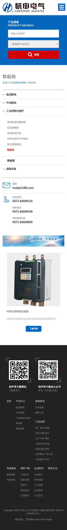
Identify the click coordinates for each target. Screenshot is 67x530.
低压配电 (11, 94)
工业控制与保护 (18, 82)
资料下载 (25, 468)
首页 (5, 82)
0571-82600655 (23, 222)
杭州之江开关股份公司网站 (33, 510)
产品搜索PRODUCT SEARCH (20, 24)
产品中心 (20, 401)
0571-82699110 (23, 201)
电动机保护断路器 (16, 122)
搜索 (33, 54)
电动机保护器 (14, 133)
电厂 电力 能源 (42, 428)
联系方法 (52, 468)
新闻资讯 (40, 401)
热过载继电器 (14, 144)
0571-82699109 (23, 211)
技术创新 (38, 480)
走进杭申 (39, 468)
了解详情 (33, 328)
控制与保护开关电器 (17, 138)
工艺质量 (38, 485)
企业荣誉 (38, 490)
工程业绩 (40, 421)
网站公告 (39, 412)
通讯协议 (25, 490)
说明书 (24, 485)
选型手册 (25, 480)
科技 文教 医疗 (42, 433)
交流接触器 (13, 127)
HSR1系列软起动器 (17, 311)
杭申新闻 (39, 407)
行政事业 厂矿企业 (44, 454)
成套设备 (11, 168)
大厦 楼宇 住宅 (42, 459)
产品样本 (25, 474)
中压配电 (11, 102)
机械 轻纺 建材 (42, 449)
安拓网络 (30, 519)
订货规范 (25, 495)
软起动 (10, 149)
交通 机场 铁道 (42, 443)
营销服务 (11, 468)
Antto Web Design (43, 519)
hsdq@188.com (23, 187)
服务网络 (11, 474)
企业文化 (38, 495)
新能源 (11, 160)
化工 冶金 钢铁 (42, 438)
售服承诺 (11, 480)
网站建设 (19, 519)
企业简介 (38, 474)
